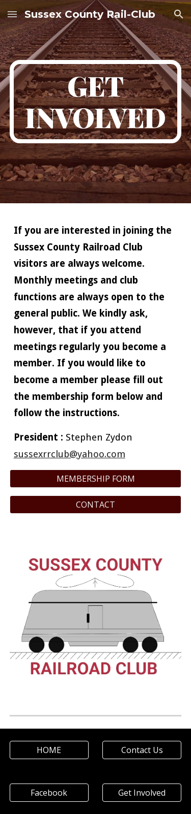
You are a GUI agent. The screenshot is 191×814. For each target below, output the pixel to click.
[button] (12, 14)
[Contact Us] (142, 750)
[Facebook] (49, 792)
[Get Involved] (142, 792)
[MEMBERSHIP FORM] (95, 478)
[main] (96, 101)
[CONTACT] (95, 504)
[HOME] (49, 750)
